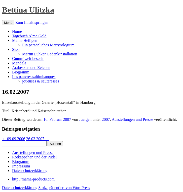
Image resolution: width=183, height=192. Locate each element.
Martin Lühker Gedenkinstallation (49, 54)
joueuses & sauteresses (40, 81)
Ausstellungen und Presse (132, 119)
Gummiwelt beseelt (28, 58)
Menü (8, 23)
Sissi (16, 49)
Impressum (21, 166)
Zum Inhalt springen (31, 22)
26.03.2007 (37, 139)
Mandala (19, 63)
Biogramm (20, 72)
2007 (106, 119)
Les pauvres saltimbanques (33, 76)
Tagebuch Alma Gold (29, 36)
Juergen (85, 119)
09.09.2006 (13, 139)
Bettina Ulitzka (28, 9)
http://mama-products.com (33, 179)
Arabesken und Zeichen (31, 67)
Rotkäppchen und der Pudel (34, 157)
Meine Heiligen (24, 40)
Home (17, 31)
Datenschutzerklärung (29, 170)
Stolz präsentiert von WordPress (64, 187)
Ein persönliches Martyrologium (48, 45)
